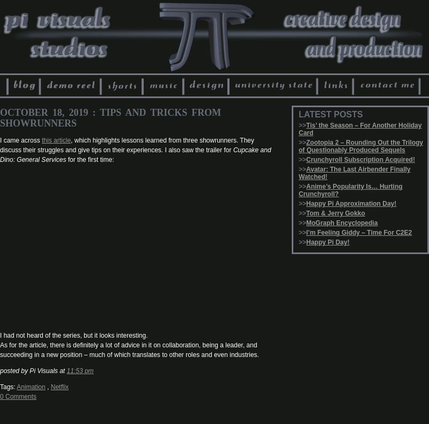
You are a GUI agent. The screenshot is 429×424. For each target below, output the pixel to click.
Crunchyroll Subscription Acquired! (360, 159)
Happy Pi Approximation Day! (351, 203)
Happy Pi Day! (328, 242)
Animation (31, 387)
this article (56, 140)
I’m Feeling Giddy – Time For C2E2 (359, 232)
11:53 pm (80, 371)
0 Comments (18, 396)
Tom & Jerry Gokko (335, 213)
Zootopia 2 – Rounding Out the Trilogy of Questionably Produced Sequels (361, 146)
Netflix (60, 387)
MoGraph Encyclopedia (342, 223)
